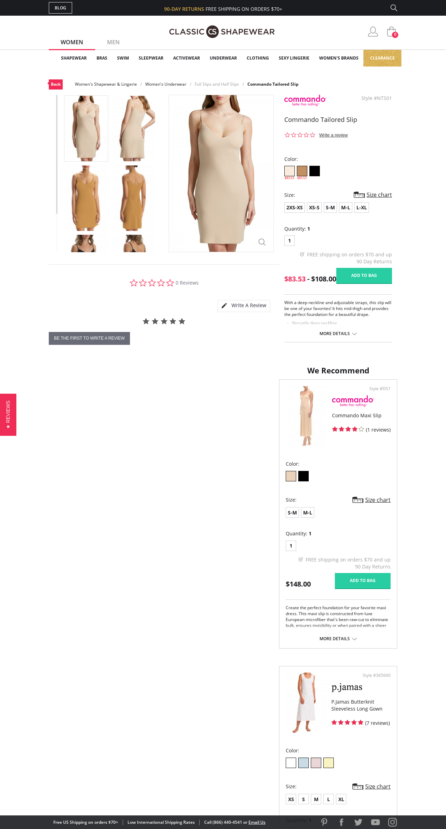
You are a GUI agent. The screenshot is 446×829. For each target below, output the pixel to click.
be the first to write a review (89, 338)
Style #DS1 (202, 395)
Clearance (382, 58)
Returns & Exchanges (195, 748)
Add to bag (364, 275)
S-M (330, 207)
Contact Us (182, 759)
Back (56, 84)
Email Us (257, 822)
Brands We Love (278, 725)
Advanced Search (189, 702)
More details (335, 333)
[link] (332, 783)
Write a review (333, 135)
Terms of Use (103, 797)
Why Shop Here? (278, 702)
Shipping (178, 736)
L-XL (361, 207)
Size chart (379, 195)
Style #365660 (374, 395)
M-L (345, 207)
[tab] (243, 306)
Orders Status (186, 725)
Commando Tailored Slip (273, 84)
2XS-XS (294, 207)
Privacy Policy (276, 748)
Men (113, 42)
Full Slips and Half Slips (217, 84)
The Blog (269, 736)
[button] (8, 414)
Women (72, 42)
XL (286, 519)
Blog (60, 8)
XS (236, 519)
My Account (183, 714)
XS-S (314, 207)
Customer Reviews (282, 714)
